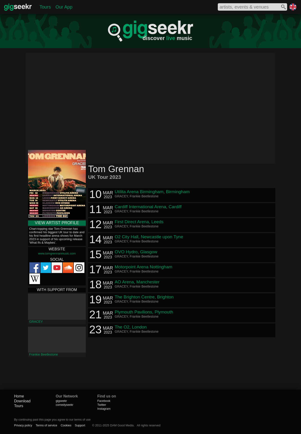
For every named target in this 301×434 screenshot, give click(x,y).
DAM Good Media (122, 425)
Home (19, 396)
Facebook (103, 401)
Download (22, 401)
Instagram (104, 408)
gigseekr (61, 401)
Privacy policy (23, 425)
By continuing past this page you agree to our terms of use (52, 419)
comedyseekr (64, 404)
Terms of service (46, 425)
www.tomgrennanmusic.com (57, 253)
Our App (63, 6)
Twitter (101, 404)
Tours (45, 6)
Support (80, 425)
